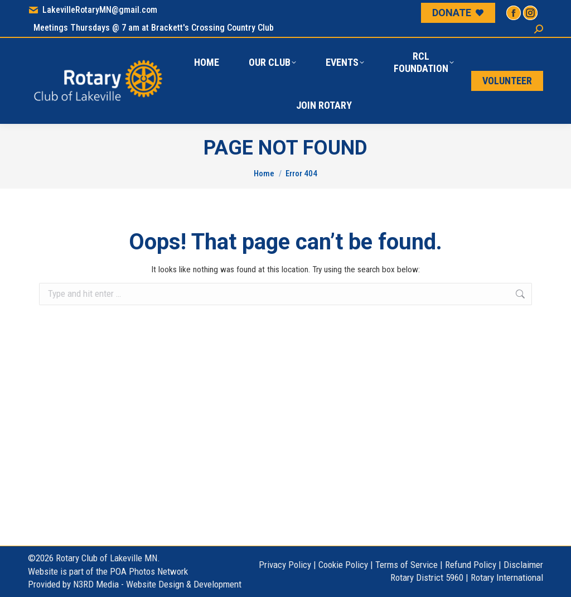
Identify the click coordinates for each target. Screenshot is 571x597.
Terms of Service (406, 564)
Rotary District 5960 (426, 577)
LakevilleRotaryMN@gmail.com (92, 10)
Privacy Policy (285, 564)
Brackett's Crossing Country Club (212, 27)
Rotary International (507, 577)
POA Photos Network (149, 571)
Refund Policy (470, 564)
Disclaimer (523, 564)
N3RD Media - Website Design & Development (157, 584)
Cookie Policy (343, 564)
